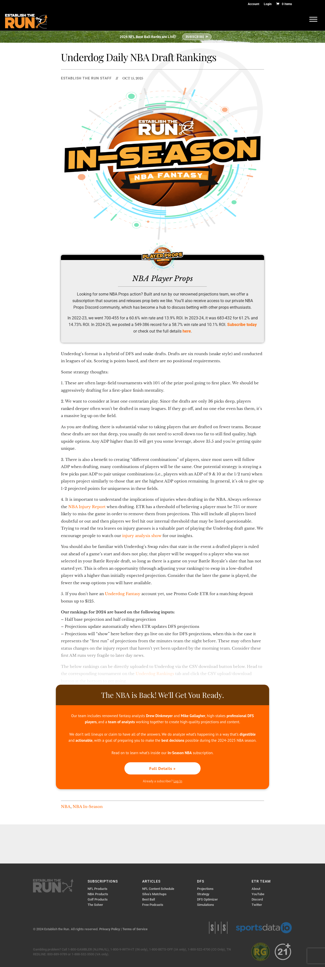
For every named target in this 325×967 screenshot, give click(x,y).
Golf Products (98, 899)
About (256, 889)
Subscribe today (242, 324)
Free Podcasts (152, 905)
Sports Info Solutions (218, 928)
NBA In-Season (88, 806)
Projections (205, 889)
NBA (66, 806)
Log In (177, 781)
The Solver (95, 905)
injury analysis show (141, 535)
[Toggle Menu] (313, 19)
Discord (257, 899)
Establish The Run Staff (86, 78)
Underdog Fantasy (122, 593)
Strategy (203, 894)
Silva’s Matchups (154, 894)
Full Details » (162, 768)
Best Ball (148, 899)
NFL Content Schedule (158, 889)
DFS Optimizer (207, 899)
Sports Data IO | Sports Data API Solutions (264, 927)
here (187, 331)
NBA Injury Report (87, 506)
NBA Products (98, 894)
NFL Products (97, 889)
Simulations (205, 905)
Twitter (257, 905)
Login (268, 4)
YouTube (258, 894)
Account (253, 4)
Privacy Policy (109, 929)
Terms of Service (135, 929)
